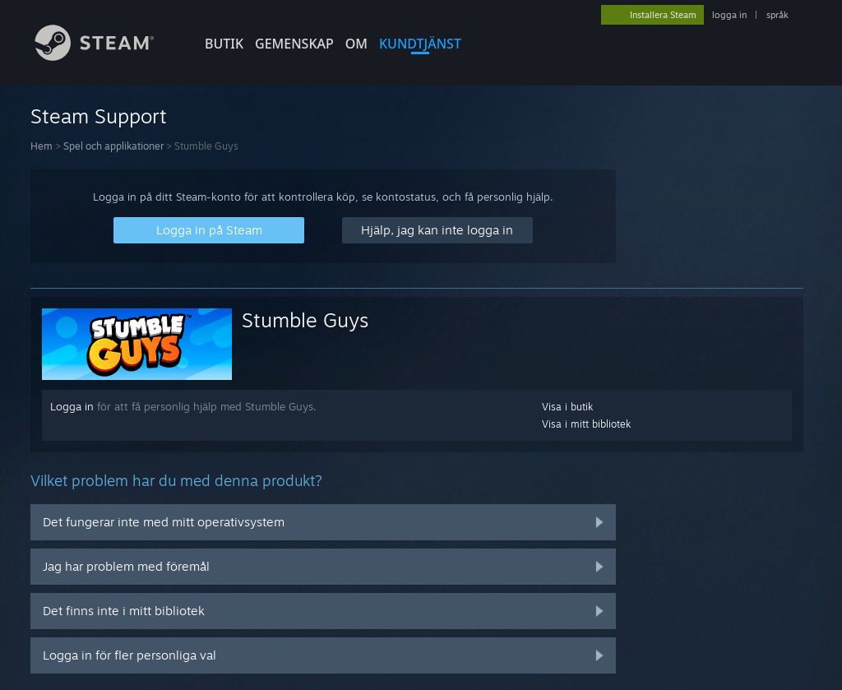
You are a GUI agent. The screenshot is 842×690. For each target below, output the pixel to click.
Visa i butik (567, 407)
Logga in (72, 406)
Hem (41, 146)
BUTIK (224, 44)
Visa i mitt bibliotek (586, 424)
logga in (729, 15)
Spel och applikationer (113, 146)
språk (777, 15)
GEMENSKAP (294, 44)
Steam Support (98, 116)
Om (356, 44)
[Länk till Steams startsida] (107, 56)
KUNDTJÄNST (420, 44)
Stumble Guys (305, 320)
